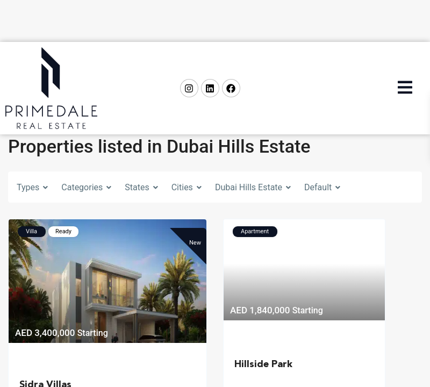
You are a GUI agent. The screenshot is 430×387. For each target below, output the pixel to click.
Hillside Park (263, 364)
